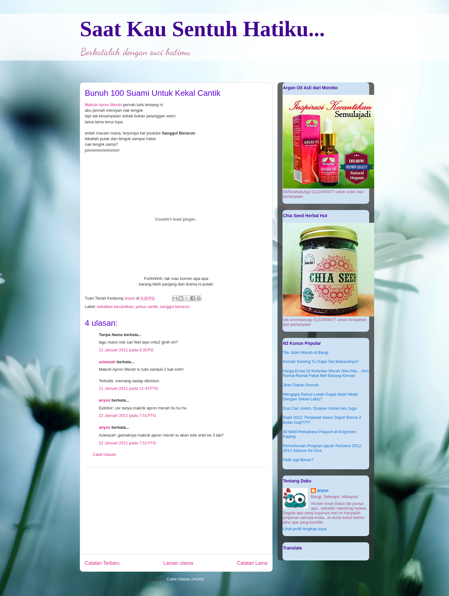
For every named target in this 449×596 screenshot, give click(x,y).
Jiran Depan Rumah (301, 385)
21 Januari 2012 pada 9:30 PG (126, 350)
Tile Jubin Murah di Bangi (305, 352)
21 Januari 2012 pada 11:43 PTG (128, 388)
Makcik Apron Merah (103, 104)
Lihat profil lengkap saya (304, 528)
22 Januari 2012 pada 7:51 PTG (127, 415)
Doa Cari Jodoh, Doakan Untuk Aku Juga (320, 408)
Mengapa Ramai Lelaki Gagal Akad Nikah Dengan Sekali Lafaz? (320, 397)
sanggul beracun (175, 306)
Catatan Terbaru (102, 563)
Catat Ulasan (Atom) (185, 579)
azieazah (107, 361)
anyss (104, 400)
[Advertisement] (176, 511)
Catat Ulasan (104, 454)
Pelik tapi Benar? (298, 459)
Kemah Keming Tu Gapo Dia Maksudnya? (321, 361)
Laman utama (178, 563)
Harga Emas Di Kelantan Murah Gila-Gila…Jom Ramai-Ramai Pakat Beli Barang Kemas (326, 373)
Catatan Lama (252, 563)
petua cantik (146, 306)
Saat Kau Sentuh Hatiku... (202, 29)
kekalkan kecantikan (115, 306)
